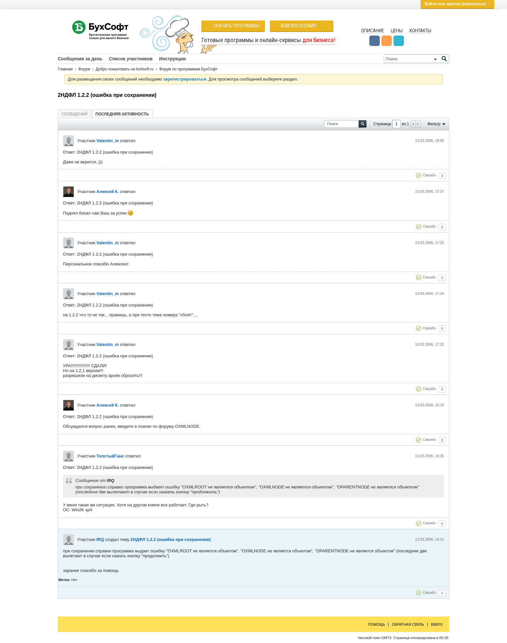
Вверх (437, 624)
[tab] (74, 114)
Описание (372, 31)
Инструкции (172, 58)
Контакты (420, 31)
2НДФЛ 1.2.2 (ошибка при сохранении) (171, 539)
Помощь (376, 624)
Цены (397, 31)
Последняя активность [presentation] (122, 114)
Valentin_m (107, 140)
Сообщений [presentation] (74, 114)
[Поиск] (416, 58)
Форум (84, 69)
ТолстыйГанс (110, 456)
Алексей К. (107, 191)
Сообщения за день (80, 58)
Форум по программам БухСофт (188, 69)
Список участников (131, 58)
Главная (65, 69)
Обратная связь (408, 624)
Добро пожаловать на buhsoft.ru (125, 69)
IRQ (100, 539)
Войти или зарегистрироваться (457, 4)
